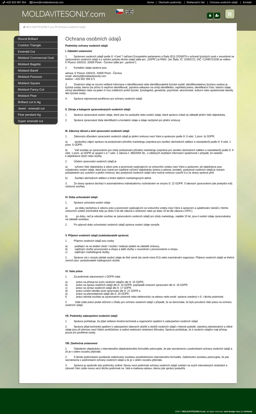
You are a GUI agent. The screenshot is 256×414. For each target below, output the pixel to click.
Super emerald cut (30, 121)
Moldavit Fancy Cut (31, 89)
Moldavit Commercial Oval (36, 57)
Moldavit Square (29, 83)
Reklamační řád (196, 2)
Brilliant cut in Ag (29, 102)
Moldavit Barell (28, 70)
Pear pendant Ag (29, 114)
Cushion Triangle (29, 45)
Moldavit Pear (27, 95)
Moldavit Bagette (29, 64)
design (232, 411)
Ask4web (247, 411)
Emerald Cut (26, 51)
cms (238, 411)
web (226, 411)
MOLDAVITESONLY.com (39, 27)
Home (150, 2)
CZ (119, 11)
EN (129, 11)
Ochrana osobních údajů (224, 2)
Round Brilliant (28, 39)
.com (63, 14)
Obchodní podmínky (170, 2)
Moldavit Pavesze (30, 76)
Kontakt (247, 2)
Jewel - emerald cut (31, 108)
